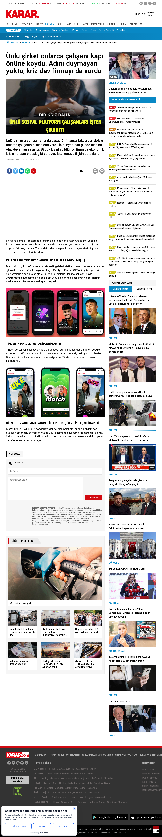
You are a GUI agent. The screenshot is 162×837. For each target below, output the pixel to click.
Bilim (96, 792)
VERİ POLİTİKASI (130, 754)
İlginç (91, 797)
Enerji (93, 30)
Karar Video (98, 24)
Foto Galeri (41, 802)
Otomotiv (28, 30)
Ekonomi (50, 24)
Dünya (39, 24)
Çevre (84, 769)
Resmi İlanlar (128, 24)
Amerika (64, 773)
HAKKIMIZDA (40, 754)
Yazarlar (27, 24)
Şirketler (121, 30)
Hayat (85, 24)
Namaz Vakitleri (151, 773)
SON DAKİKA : (13, 36)
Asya (82, 773)
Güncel (15, 24)
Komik (83, 797)
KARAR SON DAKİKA (17, 780)
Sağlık (68, 787)
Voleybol (70, 783)
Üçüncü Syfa (63, 769)
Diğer (107, 783)
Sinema (74, 797)
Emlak (85, 30)
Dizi (67, 797)
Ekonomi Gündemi (60, 30)
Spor (76, 24)
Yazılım (88, 792)
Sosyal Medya (75, 792)
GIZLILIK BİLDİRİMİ (112, 754)
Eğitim (92, 769)
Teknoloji (40, 792)
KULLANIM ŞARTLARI (92, 754)
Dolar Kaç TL (149, 781)
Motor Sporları (95, 783)
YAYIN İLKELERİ (73, 754)
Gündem (59, 797)
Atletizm (80, 783)
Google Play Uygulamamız (112, 817)
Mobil (53, 792)
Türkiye (76, 769)
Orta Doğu (53, 773)
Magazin (59, 787)
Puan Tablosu (149, 777)
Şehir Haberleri (150, 786)
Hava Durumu (149, 769)
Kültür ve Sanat (97, 802)
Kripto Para (64, 24)
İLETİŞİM (52, 754)
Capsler (65, 802)
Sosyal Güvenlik (106, 30)
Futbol (47, 783)
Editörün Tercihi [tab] (144, 288)
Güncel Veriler (42, 30)
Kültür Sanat (79, 787)
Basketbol (58, 783)
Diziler (49, 787)
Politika (51, 769)
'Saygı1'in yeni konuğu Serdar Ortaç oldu (43, 36)
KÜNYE (61, 754)
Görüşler (112, 24)
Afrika (90, 773)
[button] (77, 171)
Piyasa (75, 30)
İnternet (62, 792)
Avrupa (75, 773)
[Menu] (140, 24)
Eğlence (92, 787)
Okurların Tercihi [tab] (120, 288)
